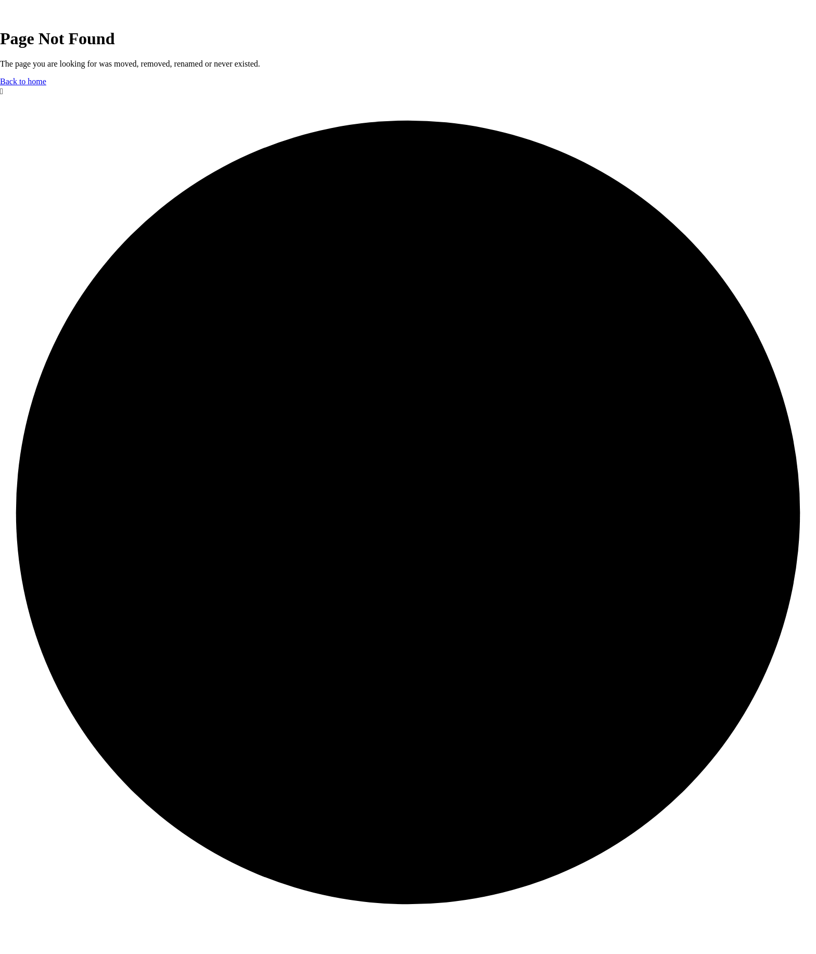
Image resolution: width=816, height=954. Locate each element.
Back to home (23, 81)
